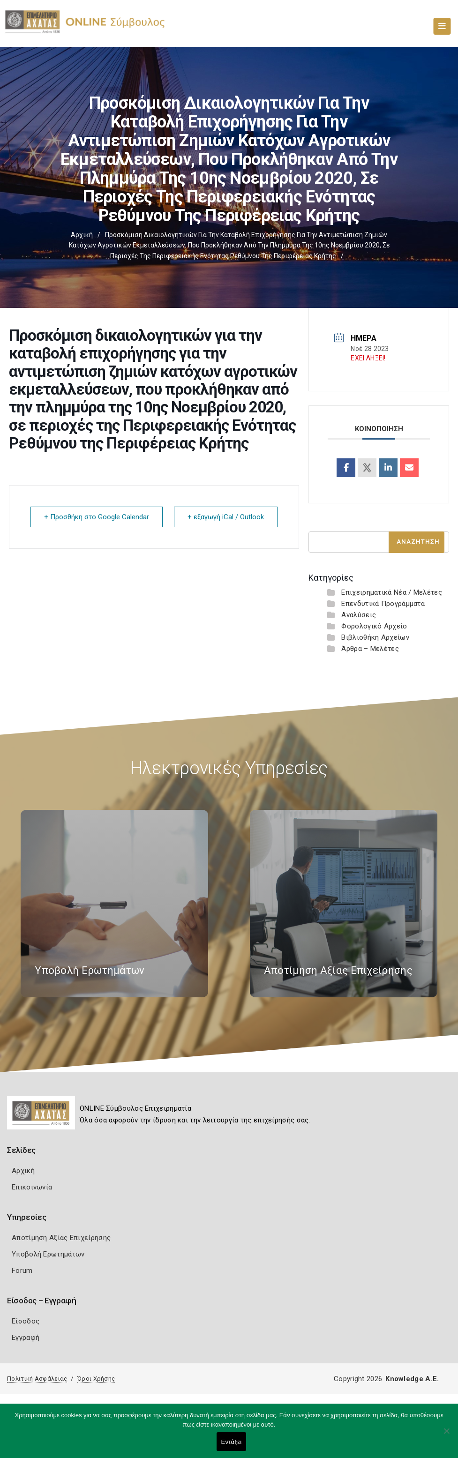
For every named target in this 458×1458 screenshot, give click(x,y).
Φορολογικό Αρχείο (374, 626)
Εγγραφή (25, 1337)
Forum (22, 1270)
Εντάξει (231, 1441)
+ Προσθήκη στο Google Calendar (96, 517)
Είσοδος (25, 1321)
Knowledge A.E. (412, 1379)
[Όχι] (446, 1435)
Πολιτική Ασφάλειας (37, 1378)
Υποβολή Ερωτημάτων (48, 1254)
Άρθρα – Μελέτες (370, 648)
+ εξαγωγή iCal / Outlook (226, 517)
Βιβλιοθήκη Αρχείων (375, 637)
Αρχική (82, 235)
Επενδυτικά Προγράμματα (383, 603)
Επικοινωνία (32, 1187)
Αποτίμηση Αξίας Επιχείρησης (61, 1238)
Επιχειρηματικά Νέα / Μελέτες (391, 592)
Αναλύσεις (358, 615)
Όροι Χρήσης (96, 1378)
